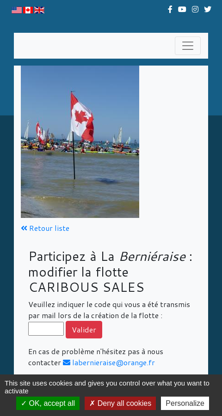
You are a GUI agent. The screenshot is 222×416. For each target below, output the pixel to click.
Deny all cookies (120, 403)
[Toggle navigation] (188, 45)
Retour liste (45, 228)
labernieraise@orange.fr (109, 362)
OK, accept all (48, 403)
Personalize (185, 403)
